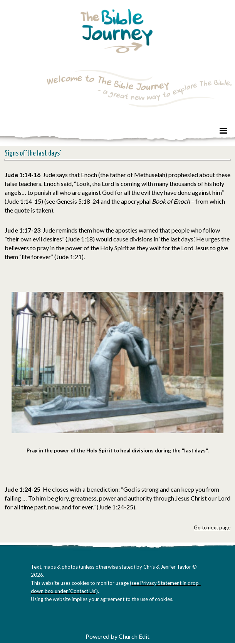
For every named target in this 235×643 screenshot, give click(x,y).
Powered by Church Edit (117, 636)
